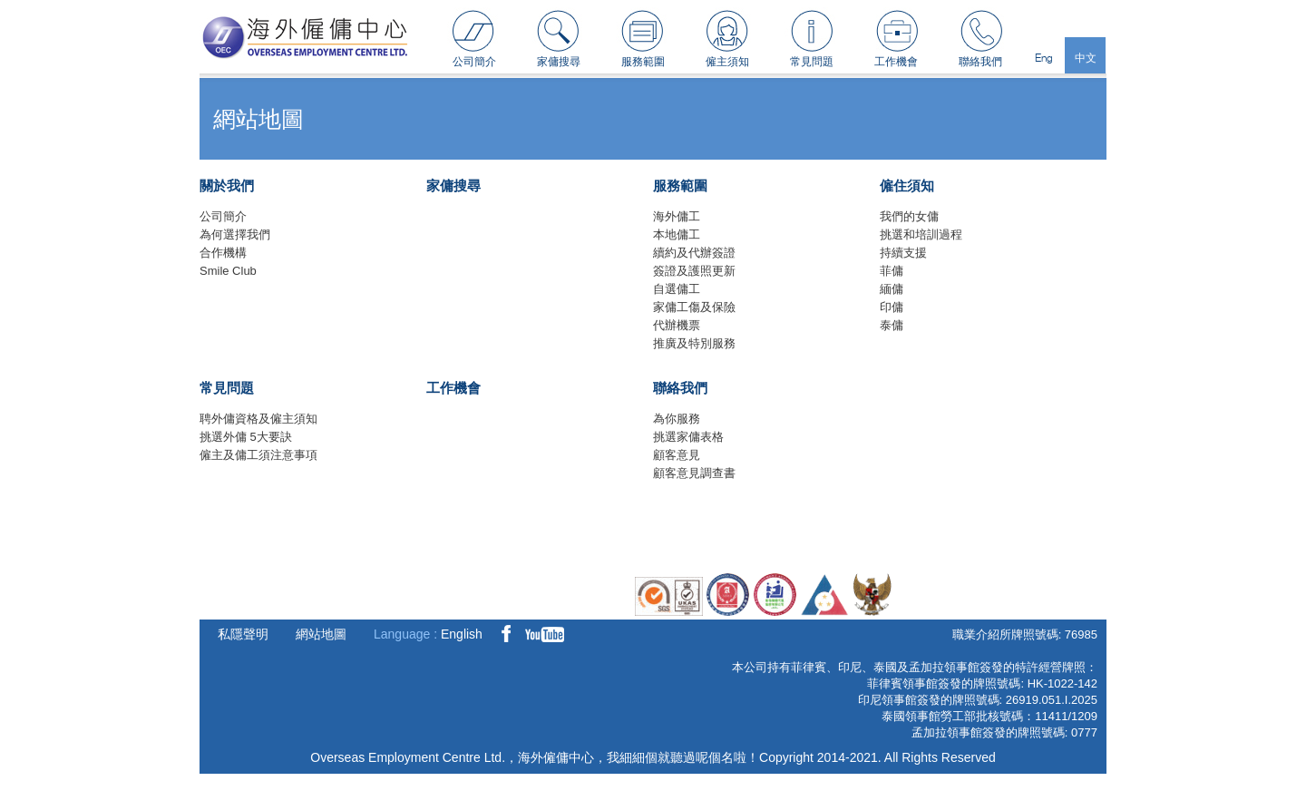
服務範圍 (643, 61)
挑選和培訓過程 (921, 234)
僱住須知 (907, 185)
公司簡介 (474, 61)
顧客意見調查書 (694, 473)
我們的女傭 (909, 216)
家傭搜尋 (558, 61)
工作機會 (896, 61)
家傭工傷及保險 (694, 307)
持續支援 (903, 252)
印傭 (891, 307)
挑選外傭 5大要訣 (246, 437)
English (461, 634)
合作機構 (223, 252)
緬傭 (891, 289)
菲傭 (891, 271)
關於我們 (227, 185)
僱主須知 (727, 61)
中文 (1085, 57)
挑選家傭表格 (688, 437)
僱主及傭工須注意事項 (258, 455)
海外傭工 (676, 216)
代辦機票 (676, 325)
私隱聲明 (243, 634)
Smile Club (228, 271)
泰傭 (891, 325)
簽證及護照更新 (694, 271)
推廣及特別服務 (694, 343)
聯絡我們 (980, 61)
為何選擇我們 (235, 234)
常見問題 (811, 61)
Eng (1044, 57)
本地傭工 (676, 234)
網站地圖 (321, 634)
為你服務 (676, 418)
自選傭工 (676, 289)
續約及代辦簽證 (694, 252)
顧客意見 (676, 455)
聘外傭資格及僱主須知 (258, 418)
